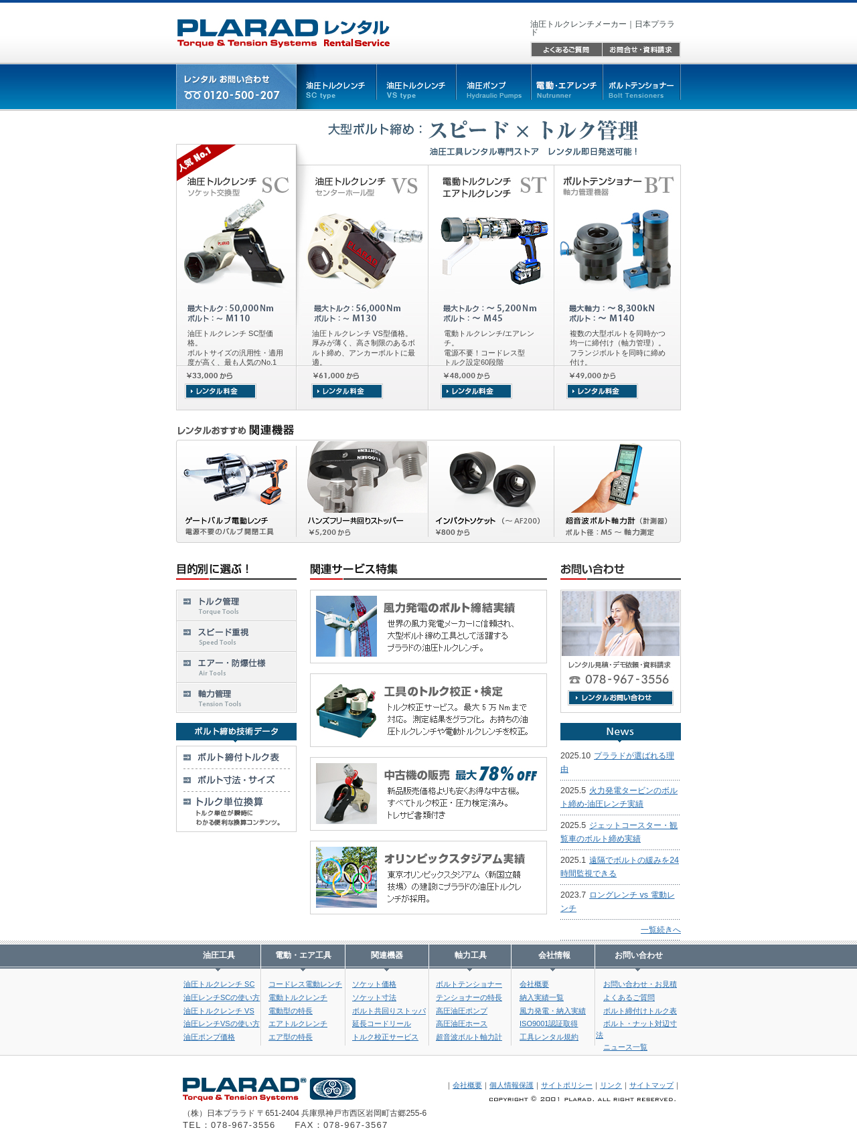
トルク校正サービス (385, 1037)
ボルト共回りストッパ (389, 1011)
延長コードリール (381, 1023)
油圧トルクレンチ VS (218, 1011)
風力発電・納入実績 (553, 1011)
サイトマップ (651, 1085)
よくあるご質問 (629, 997)
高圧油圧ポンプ (461, 1011)
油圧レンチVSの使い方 (221, 1023)
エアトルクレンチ (297, 1023)
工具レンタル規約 (549, 1037)
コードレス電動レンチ (305, 984)
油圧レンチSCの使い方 (221, 997)
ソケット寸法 (374, 997)
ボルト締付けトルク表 (640, 1011)
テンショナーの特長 (469, 997)
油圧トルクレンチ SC (218, 984)
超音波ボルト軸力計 (469, 1037)
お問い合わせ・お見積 (640, 984)
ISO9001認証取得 (549, 1023)
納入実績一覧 (542, 997)
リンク (611, 1085)
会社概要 (534, 984)
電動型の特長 (290, 1011)
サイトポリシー (567, 1085)
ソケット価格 (374, 984)
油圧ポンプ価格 (209, 1037)
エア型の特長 (290, 1037)
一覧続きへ (661, 929)
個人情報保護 (511, 1085)
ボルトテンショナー (469, 984)
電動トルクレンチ (297, 997)
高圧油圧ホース (461, 1023)
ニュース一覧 (625, 1047)
